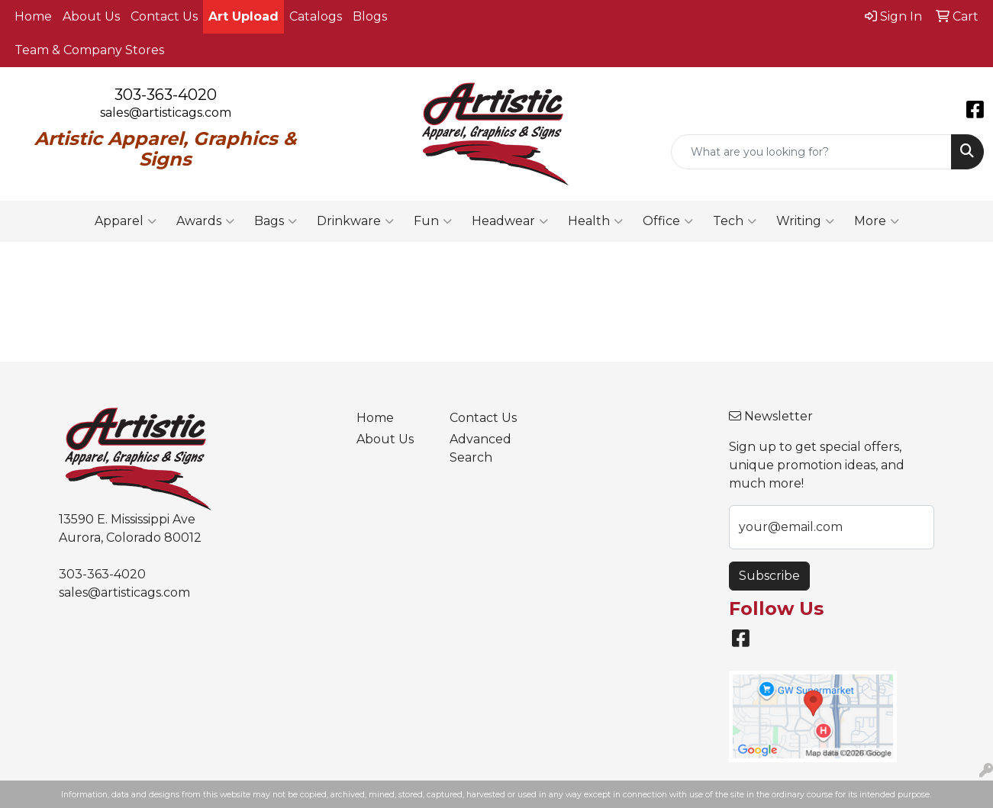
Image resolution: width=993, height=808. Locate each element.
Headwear (510, 221)
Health (595, 221)
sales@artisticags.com (165, 112)
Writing (805, 221)
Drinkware (355, 221)
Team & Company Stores (89, 50)
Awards (205, 221)
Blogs (370, 16)
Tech (734, 221)
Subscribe (769, 575)
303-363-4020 (165, 94)
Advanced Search (480, 448)
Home (33, 16)
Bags (275, 221)
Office (668, 221)
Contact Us (164, 16)
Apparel (125, 221)
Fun (433, 221)
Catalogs (315, 16)
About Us (91, 16)
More (876, 221)
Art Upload (243, 16)
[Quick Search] (811, 151)
